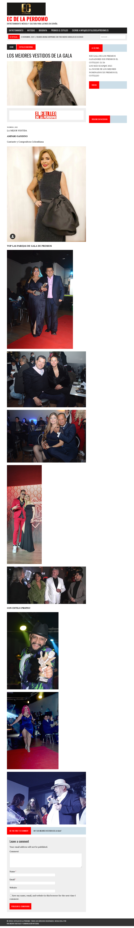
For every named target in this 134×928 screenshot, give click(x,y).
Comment (14, 853)
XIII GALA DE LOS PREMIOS (102, 56)
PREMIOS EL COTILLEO (59, 30)
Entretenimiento (16, 30)
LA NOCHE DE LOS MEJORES (102, 69)
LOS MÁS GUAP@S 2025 (100, 66)
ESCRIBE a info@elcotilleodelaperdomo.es (90, 30)
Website (13, 889)
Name (12, 873)
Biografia (43, 30)
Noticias (31, 30)
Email (12, 881)
